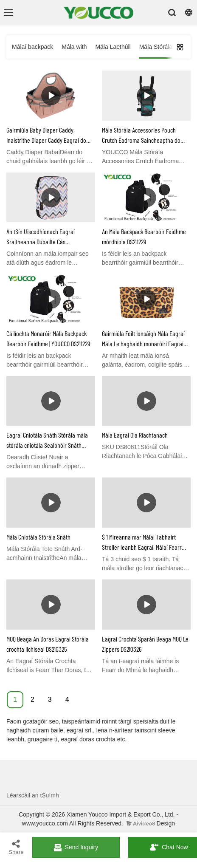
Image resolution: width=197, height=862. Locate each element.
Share (16, 847)
